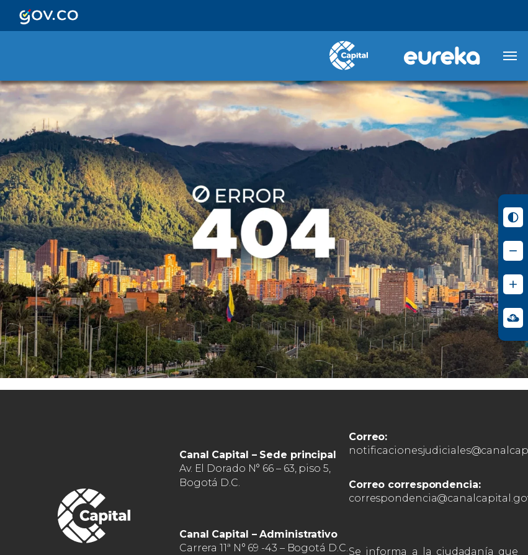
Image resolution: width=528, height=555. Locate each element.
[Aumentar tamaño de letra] (513, 284)
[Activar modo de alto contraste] (513, 217)
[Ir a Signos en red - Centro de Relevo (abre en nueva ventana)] (513, 317)
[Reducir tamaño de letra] (513, 250)
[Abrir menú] (510, 56)
